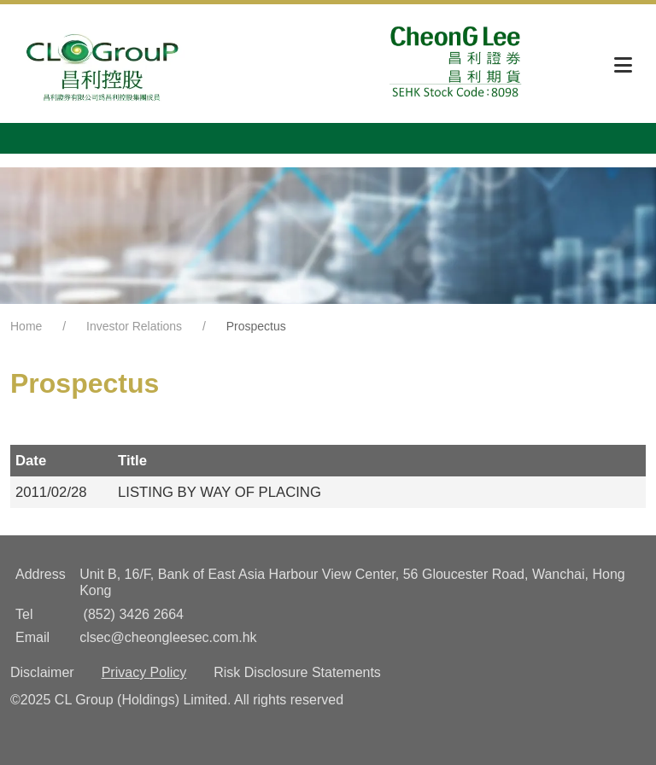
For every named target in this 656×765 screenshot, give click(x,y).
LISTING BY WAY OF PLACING (219, 492)
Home (26, 326)
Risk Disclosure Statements (297, 672)
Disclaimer (42, 672)
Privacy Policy (144, 672)
